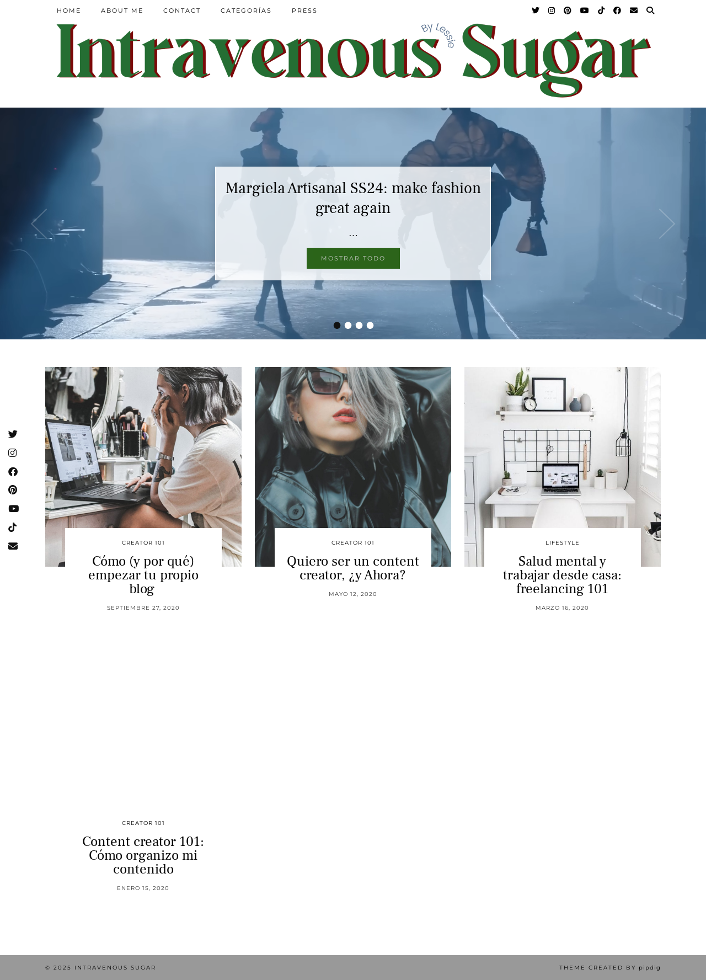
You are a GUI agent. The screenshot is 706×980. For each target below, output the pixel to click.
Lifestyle (562, 542)
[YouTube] (585, 10)
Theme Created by (610, 967)
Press (305, 10)
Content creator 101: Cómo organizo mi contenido (143, 855)
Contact (182, 10)
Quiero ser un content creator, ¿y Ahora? (353, 568)
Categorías (246, 10)
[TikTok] (602, 10)
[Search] (650, 10)
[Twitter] (536, 10)
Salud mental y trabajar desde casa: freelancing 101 (562, 575)
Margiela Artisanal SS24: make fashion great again (353, 198)
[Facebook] (617, 10)
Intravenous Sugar (115, 967)
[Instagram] (552, 10)
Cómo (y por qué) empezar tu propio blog (143, 575)
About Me (122, 10)
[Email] (634, 10)
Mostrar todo (353, 258)
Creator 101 (143, 542)
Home (69, 10)
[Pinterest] (568, 10)
